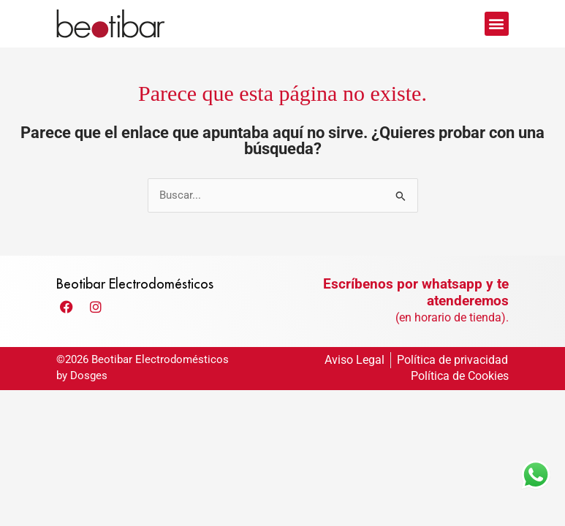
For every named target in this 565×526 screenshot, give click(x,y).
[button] (497, 24)
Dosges (88, 387)
